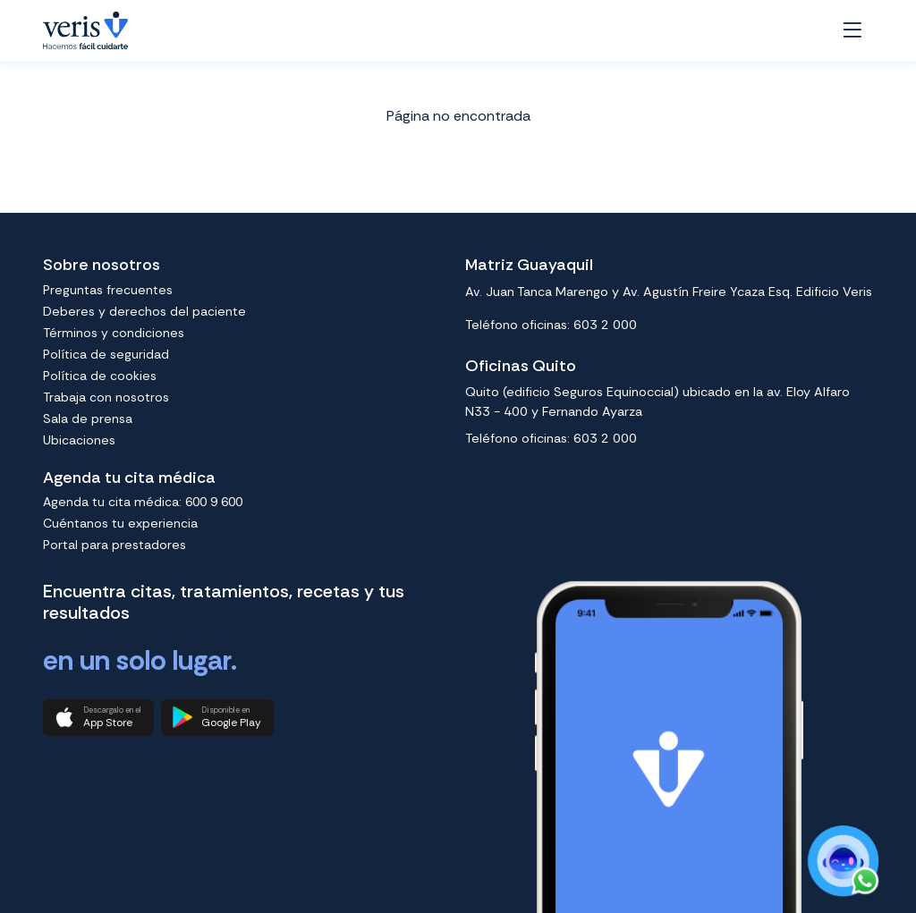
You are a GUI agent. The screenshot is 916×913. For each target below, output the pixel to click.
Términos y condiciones (113, 333)
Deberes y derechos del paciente (144, 311)
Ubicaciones (79, 440)
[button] (98, 718)
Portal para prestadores (114, 545)
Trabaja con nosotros (106, 397)
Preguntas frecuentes (108, 290)
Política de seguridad (106, 354)
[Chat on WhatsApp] (842, 862)
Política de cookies (100, 376)
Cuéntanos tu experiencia (120, 523)
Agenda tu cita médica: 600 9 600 (142, 502)
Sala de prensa (87, 418)
